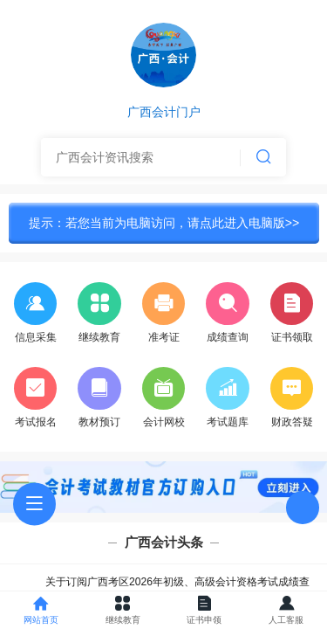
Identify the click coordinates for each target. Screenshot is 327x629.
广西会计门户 (164, 113)
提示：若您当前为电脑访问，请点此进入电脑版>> (164, 223)
